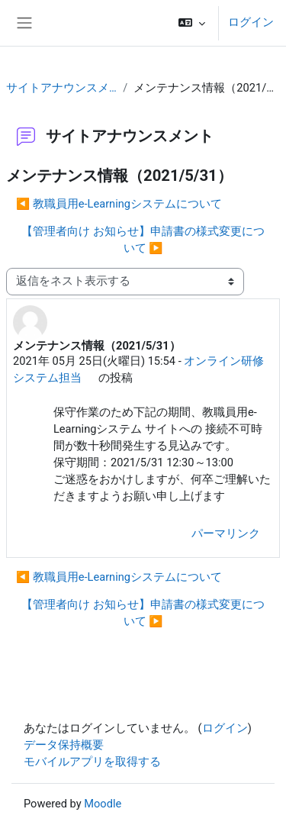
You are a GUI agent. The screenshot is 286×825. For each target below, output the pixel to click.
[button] (192, 23)
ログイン (251, 22)
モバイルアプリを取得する (92, 762)
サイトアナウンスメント (61, 88)
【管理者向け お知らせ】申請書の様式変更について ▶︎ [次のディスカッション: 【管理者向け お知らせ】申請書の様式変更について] (143, 239)
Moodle (102, 803)
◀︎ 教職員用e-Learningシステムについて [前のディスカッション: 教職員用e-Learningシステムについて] (119, 204)
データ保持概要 (64, 745)
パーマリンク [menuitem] (225, 533)
